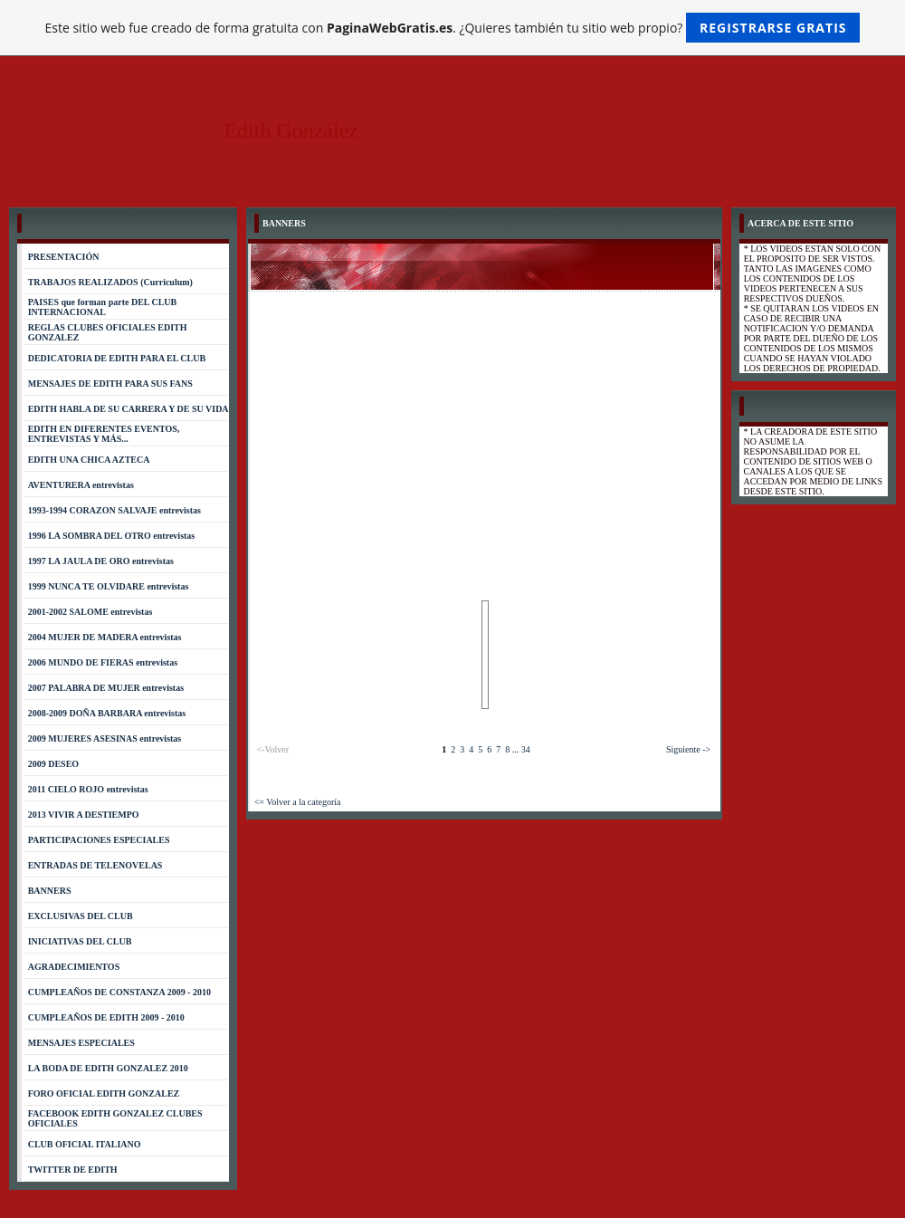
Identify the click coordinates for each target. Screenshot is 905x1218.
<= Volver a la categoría (297, 802)
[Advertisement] (485, 427)
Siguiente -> (688, 749)
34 (525, 749)
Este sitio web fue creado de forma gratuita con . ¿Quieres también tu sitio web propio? (453, 28)
